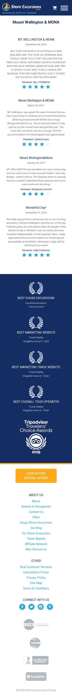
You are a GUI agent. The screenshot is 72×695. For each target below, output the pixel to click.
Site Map (36, 583)
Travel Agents (36, 538)
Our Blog (36, 528)
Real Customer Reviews (36, 567)
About (36, 501)
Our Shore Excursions (36, 533)
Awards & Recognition (36, 506)
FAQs (36, 517)
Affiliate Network (36, 544)
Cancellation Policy (36, 572)
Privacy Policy (36, 577)
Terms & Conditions (36, 588)
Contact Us (36, 512)
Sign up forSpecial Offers (36, 476)
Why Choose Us (36, 549)
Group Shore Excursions (36, 522)
